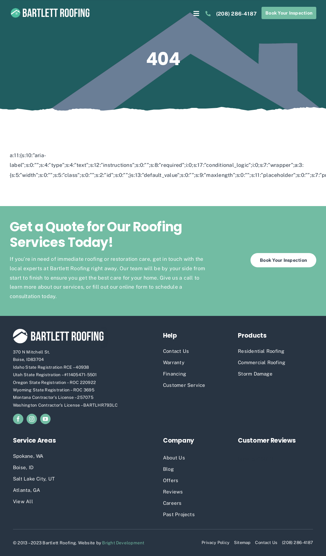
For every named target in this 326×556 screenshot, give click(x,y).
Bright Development (123, 542)
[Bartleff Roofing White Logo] (58, 331)
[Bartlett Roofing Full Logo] (50, 9)
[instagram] (32, 419)
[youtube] (45, 419)
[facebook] (18, 419)
